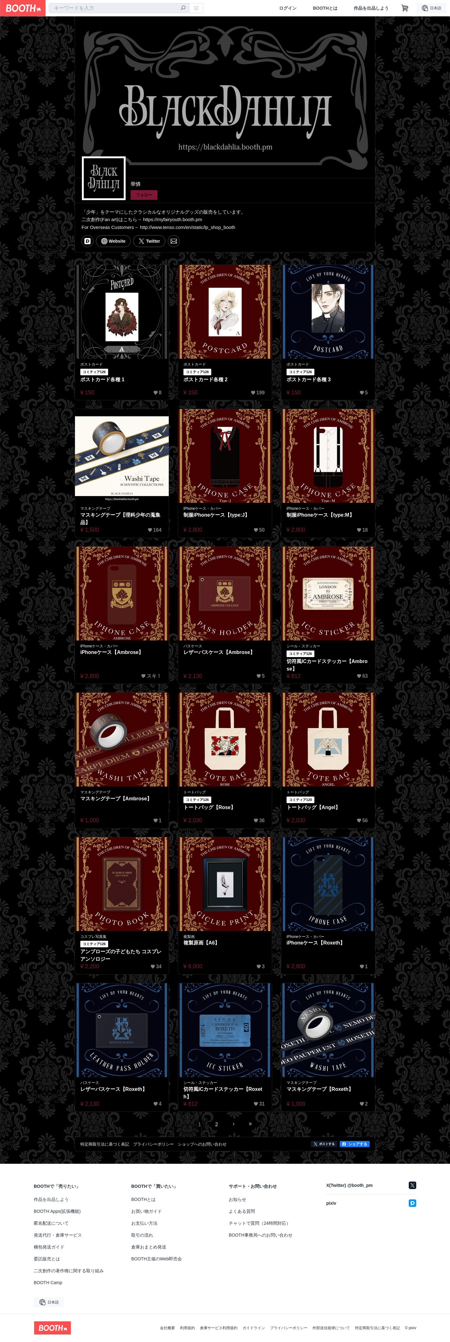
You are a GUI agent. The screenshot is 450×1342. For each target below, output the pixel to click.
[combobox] (119, 8)
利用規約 (187, 1328)
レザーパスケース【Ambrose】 (219, 652)
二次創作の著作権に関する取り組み (69, 1270)
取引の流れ (142, 1235)
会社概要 (167, 1328)
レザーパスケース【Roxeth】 (113, 1089)
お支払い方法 (144, 1223)
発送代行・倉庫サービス (58, 1235)
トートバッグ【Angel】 (313, 807)
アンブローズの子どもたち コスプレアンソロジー (121, 955)
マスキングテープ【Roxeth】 (320, 1089)
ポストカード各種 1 (102, 379)
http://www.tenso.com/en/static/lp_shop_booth (187, 227)
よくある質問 (242, 1211)
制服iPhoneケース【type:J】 (216, 515)
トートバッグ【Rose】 (209, 807)
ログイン (288, 8)
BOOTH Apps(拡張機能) (57, 1211)
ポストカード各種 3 (309, 379)
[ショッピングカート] (405, 8)
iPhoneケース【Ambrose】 (112, 652)
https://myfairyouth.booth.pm (172, 219)
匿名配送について (51, 1223)
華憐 (136, 184)
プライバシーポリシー (289, 1328)
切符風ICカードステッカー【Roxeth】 (222, 1092)
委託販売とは (47, 1258)
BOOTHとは (325, 8)
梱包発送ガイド (49, 1246)
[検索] (183, 8)
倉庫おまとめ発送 (148, 1246)
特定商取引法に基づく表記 (377, 1328)
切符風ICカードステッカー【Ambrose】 (327, 665)
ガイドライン (253, 1328)
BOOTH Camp (48, 1282)
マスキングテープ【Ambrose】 (116, 798)
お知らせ (237, 1199)
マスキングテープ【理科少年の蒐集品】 (120, 518)
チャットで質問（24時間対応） (260, 1223)
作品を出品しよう (371, 8)
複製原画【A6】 (201, 942)
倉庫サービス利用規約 (219, 1328)
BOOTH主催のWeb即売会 (156, 1258)
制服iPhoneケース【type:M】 (320, 515)
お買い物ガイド (146, 1211)
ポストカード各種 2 (205, 379)
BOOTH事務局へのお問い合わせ (260, 1235)
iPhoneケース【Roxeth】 (316, 942)
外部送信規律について (331, 1328)
